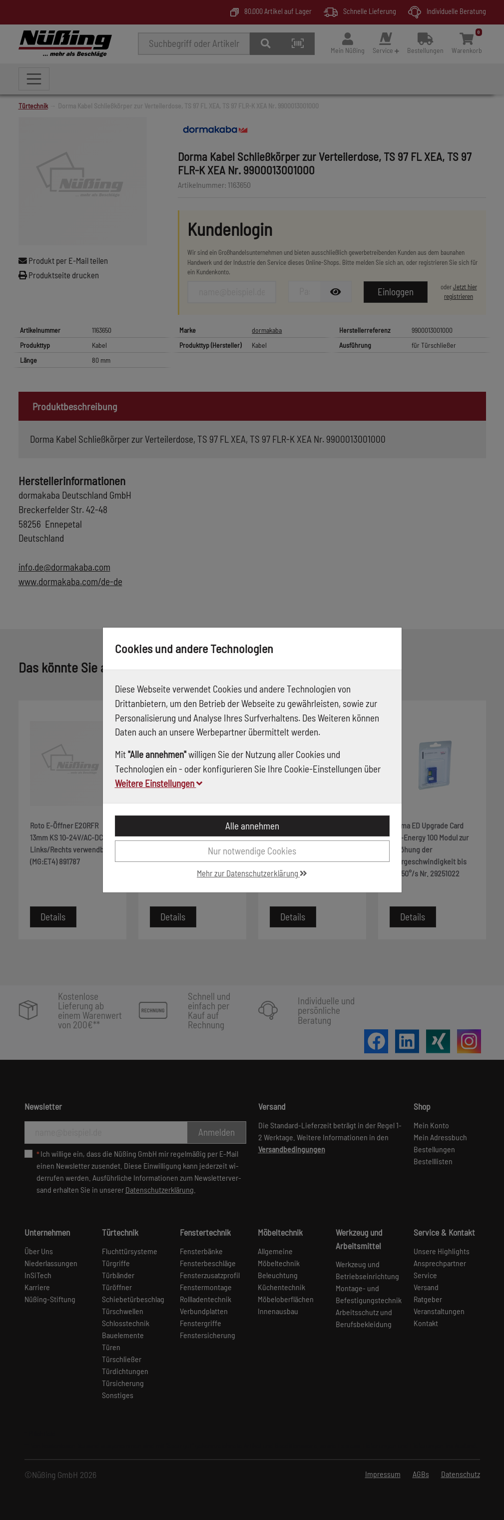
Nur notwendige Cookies (252, 850)
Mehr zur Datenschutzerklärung (252, 873)
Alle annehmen (252, 825)
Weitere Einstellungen (158, 783)
